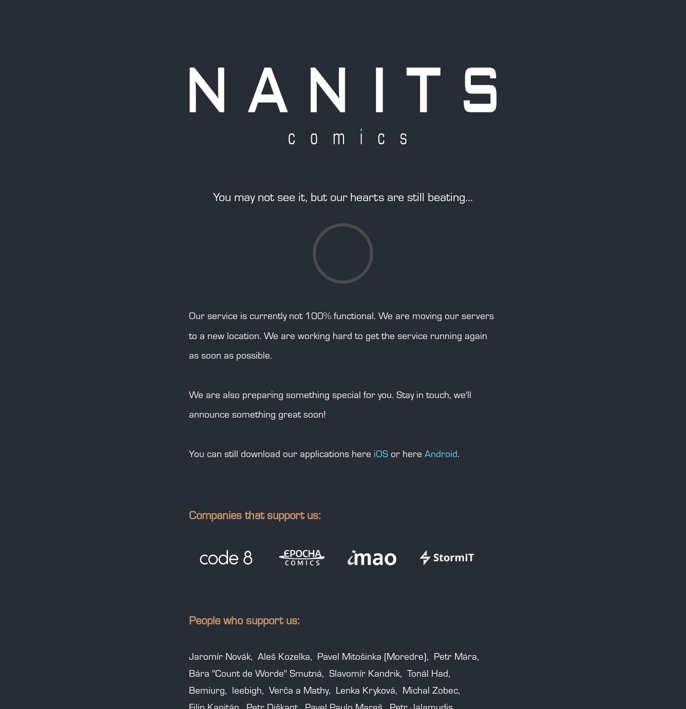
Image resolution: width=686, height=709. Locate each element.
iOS (381, 455)
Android (441, 455)
